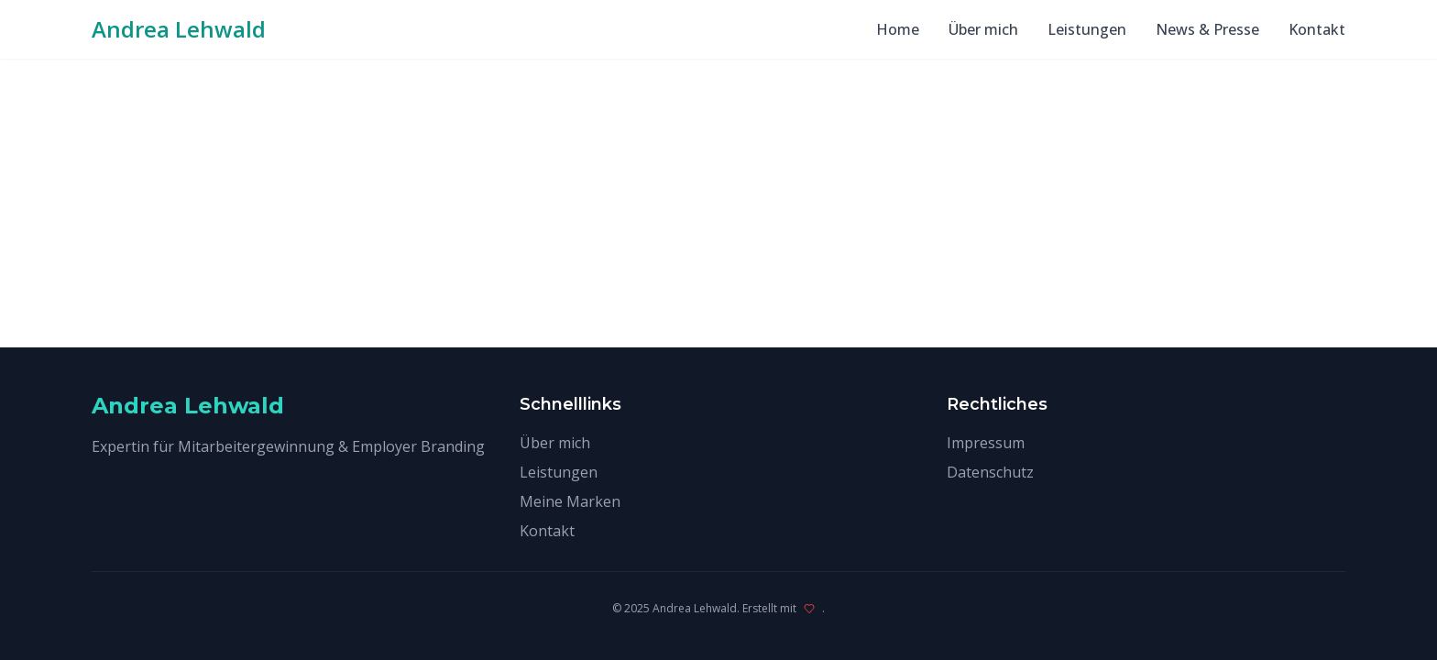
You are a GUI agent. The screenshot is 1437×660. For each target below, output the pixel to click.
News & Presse (1207, 29)
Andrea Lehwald (179, 29)
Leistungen (1087, 29)
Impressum (986, 443)
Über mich (983, 29)
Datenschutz (990, 472)
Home (897, 29)
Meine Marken (570, 501)
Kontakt (1317, 29)
